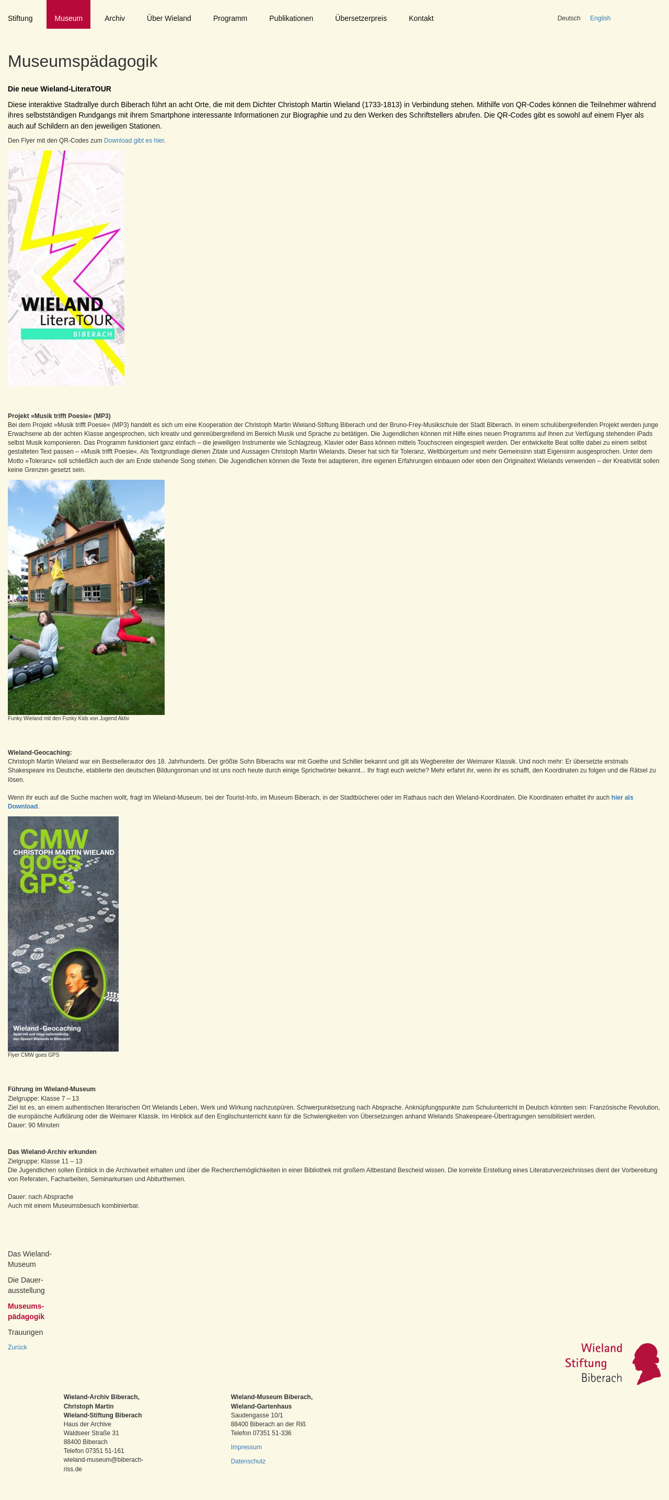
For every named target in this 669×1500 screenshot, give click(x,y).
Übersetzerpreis (361, 18)
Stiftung (20, 18)
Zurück (17, 1347)
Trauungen (25, 1332)
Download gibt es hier (133, 140)
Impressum (246, 1447)
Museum (68, 18)
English (600, 18)
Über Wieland (169, 18)
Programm (230, 18)
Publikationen (291, 18)
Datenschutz (248, 1461)
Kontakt (421, 18)
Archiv (115, 18)
